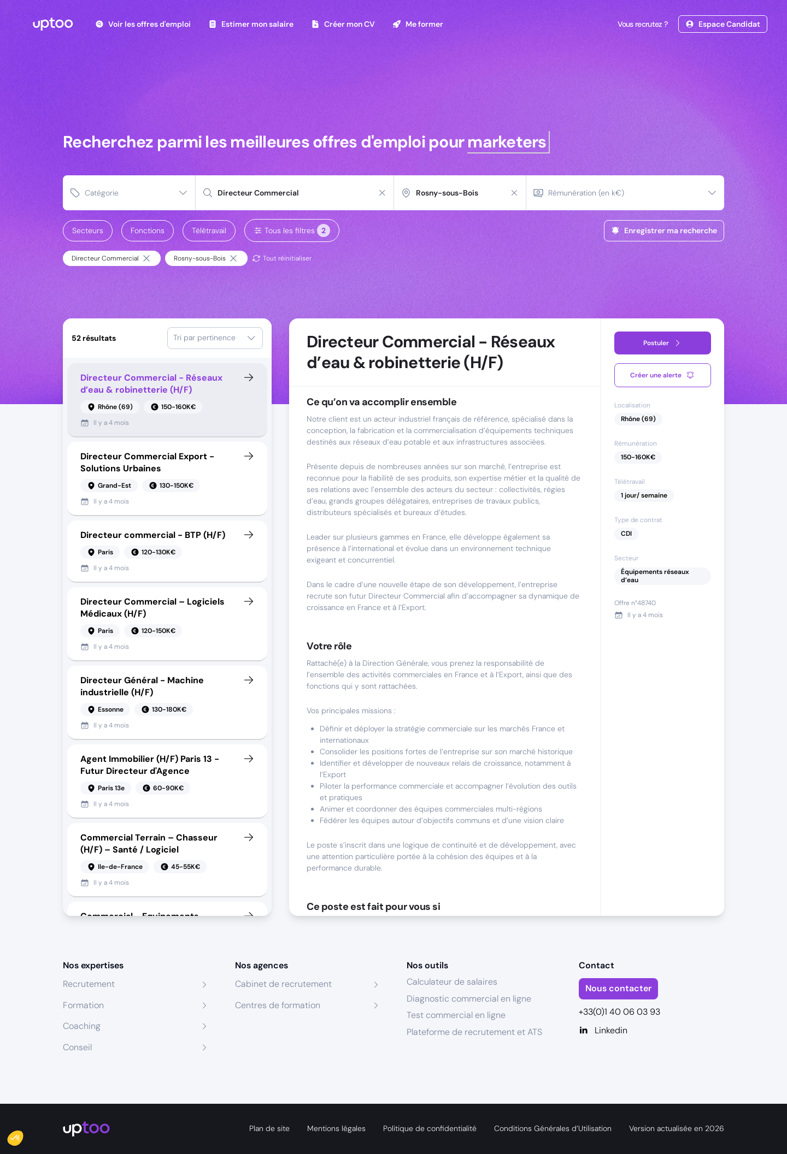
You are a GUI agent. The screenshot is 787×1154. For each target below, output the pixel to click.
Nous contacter (618, 988)
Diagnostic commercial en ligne (469, 998)
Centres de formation (277, 1005)
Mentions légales (336, 1128)
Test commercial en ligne (456, 1015)
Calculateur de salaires (452, 981)
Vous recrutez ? (641, 24)
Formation (83, 1005)
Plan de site (269, 1128)
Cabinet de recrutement (283, 984)
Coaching (82, 1026)
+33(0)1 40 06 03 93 (619, 1011)
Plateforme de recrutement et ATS (474, 1032)
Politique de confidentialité (430, 1128)
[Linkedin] (652, 1031)
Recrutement (89, 984)
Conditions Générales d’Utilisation (553, 1128)
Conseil (77, 1047)
